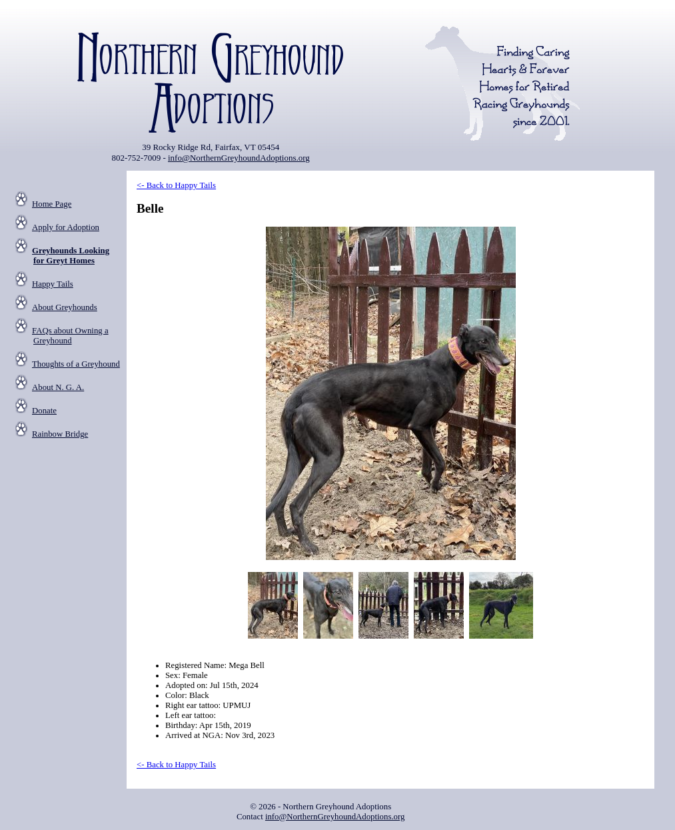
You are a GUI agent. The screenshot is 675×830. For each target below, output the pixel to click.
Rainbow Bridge (60, 434)
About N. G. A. (58, 387)
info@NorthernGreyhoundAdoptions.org (239, 158)
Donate (44, 410)
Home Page (51, 204)
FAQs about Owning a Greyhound (70, 335)
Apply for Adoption (65, 227)
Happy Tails (52, 284)
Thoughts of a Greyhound (76, 364)
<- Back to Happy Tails (176, 185)
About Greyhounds (64, 307)
